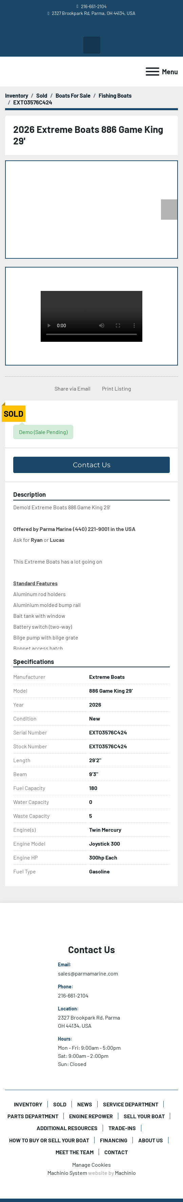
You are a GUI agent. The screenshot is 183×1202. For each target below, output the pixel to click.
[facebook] (85, 28)
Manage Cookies (91, 1164)
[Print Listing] (115, 388)
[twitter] (108, 28)
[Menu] (152, 71)
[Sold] (41, 95)
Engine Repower (91, 1116)
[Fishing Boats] (115, 95)
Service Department (130, 1104)
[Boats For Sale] (73, 95)
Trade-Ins (122, 1128)
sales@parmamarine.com (88, 973)
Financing (113, 1140)
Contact (116, 1152)
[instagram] (97, 28)
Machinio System (67, 1172)
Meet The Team (75, 1152)
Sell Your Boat (144, 1116)
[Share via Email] (71, 388)
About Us (150, 1140)
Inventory (28, 1104)
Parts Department (32, 1116)
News (84, 1104)
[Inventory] (16, 95)
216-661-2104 (93, 6)
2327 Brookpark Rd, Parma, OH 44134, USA (93, 13)
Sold (59, 1104)
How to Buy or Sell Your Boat (49, 1140)
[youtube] (73, 28)
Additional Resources (67, 1128)
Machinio (125, 1172)
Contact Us (91, 465)
